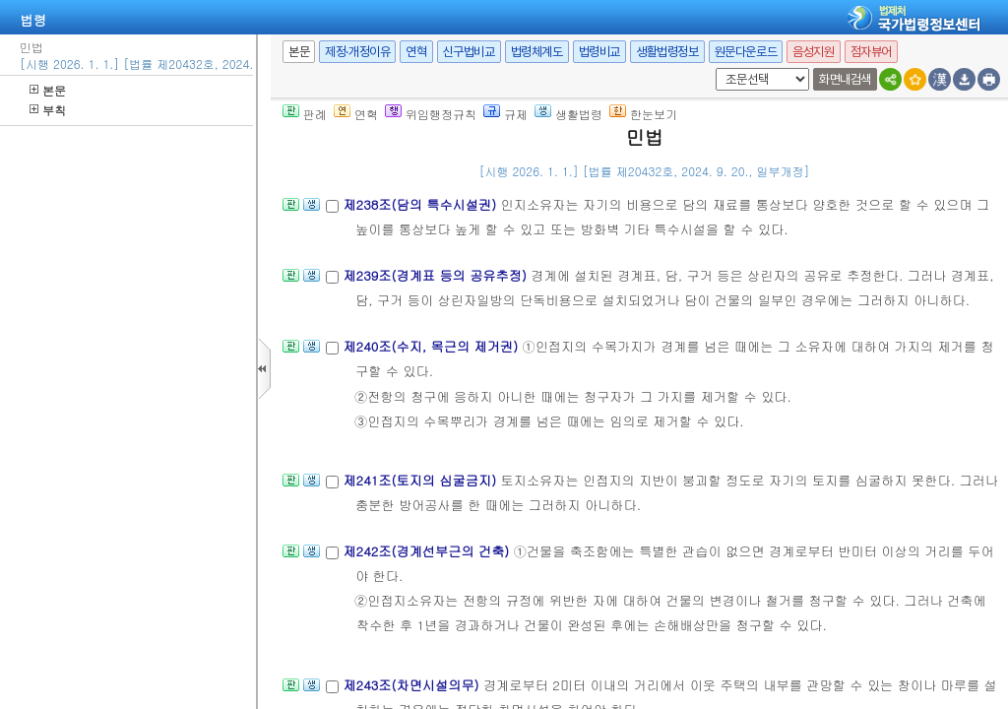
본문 (48, 90)
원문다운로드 (746, 51)
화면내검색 (845, 79)
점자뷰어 (871, 51)
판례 (305, 113)
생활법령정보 (667, 51)
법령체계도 (537, 51)
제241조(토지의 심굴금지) (421, 480)
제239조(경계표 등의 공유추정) (437, 275)
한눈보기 (643, 113)
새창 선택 (712, 68)
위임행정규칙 (430, 113)
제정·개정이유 (357, 51)
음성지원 (813, 51)
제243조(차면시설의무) (413, 685)
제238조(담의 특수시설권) (421, 204)
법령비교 (599, 51)
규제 (505, 113)
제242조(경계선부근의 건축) (428, 551)
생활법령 (568, 113)
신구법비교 (469, 51)
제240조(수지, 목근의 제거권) (432, 346)
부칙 (48, 109)
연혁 (416, 51)
